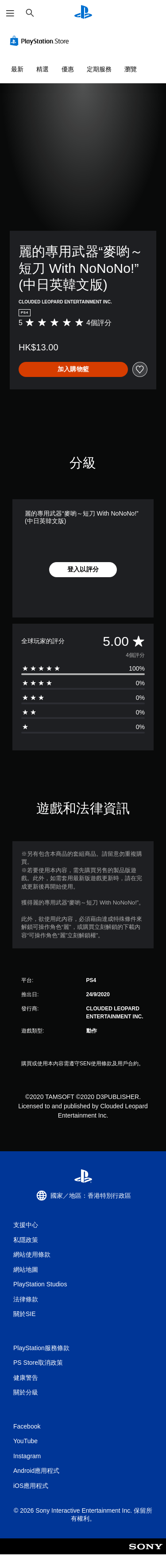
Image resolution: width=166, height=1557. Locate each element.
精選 (42, 69)
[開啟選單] (10, 13)
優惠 (68, 69)
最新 (17, 69)
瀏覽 (130, 69)
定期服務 (99, 69)
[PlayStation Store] (41, 41)
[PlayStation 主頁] (83, 13)
